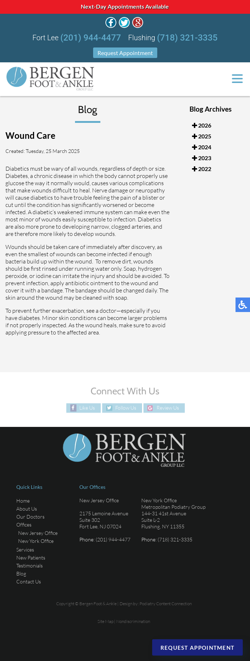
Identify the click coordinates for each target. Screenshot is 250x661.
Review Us (168, 408)
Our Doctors (30, 517)
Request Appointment (125, 52)
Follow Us (125, 408)
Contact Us (28, 581)
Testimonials (29, 565)
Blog (21, 573)
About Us (26, 509)
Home (23, 501)
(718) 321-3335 (187, 37)
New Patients (30, 557)
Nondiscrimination (133, 621)
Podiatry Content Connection (165, 603)
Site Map (105, 621)
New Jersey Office (38, 533)
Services (25, 549)
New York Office (36, 541)
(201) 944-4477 (91, 37)
